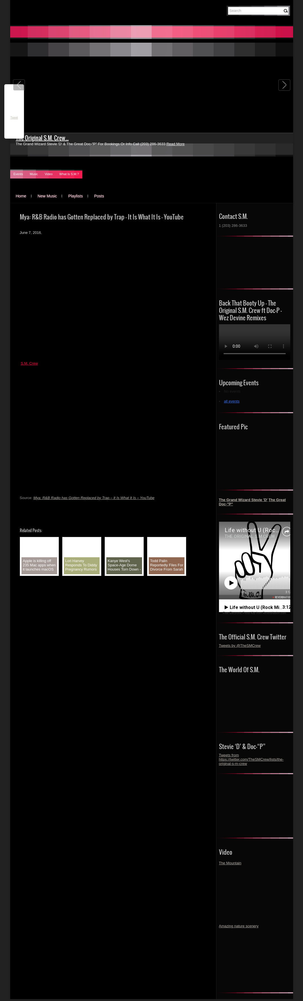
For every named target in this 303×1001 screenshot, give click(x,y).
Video (49, 174)
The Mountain (230, 863)
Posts (99, 196)
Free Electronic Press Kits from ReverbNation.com (254, 613)
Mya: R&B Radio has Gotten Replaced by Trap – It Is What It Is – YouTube (93, 498)
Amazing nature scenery (239, 926)
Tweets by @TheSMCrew (240, 645)
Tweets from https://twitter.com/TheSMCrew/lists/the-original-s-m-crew (251, 759)
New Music (47, 196)
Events (18, 174)
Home (21, 196)
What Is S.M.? (69, 174)
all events (232, 401)
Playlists (75, 196)
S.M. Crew (29, 363)
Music (34, 174)
